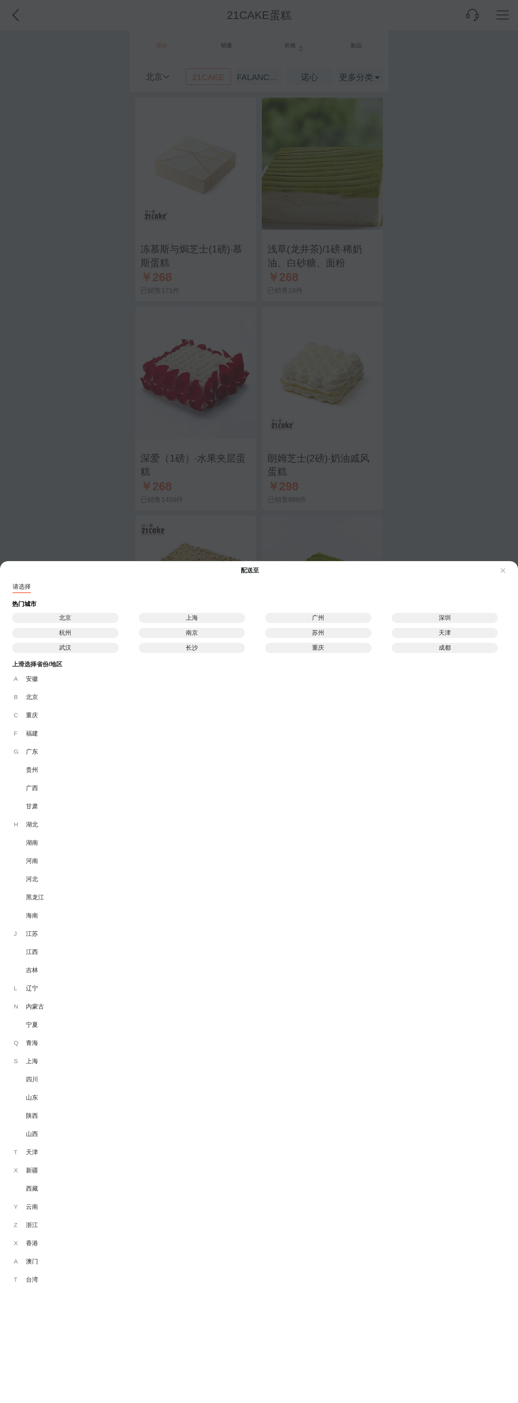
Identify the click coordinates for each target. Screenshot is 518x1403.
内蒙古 (29, 1006)
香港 (26, 1243)
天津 (445, 632)
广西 (32, 787)
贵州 (32, 769)
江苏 (26, 933)
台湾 (26, 1279)
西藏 (32, 1188)
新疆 (26, 1170)
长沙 (192, 647)
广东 (26, 751)
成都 (445, 647)
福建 (26, 733)
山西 (32, 1133)
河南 (32, 860)
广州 (318, 617)
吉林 (32, 969)
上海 (192, 617)
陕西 (32, 1115)
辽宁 (26, 988)
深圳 (445, 617)
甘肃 (32, 806)
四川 (32, 1079)
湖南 (32, 842)
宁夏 (32, 1024)
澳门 (26, 1261)
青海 (26, 1043)
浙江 (26, 1225)
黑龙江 (35, 897)
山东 (32, 1097)
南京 (192, 632)
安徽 (26, 679)
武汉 (65, 647)
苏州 (318, 632)
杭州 (65, 632)
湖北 (26, 824)
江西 (32, 951)
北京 (65, 617)
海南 (32, 915)
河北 (32, 878)
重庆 (318, 647)
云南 (26, 1206)
